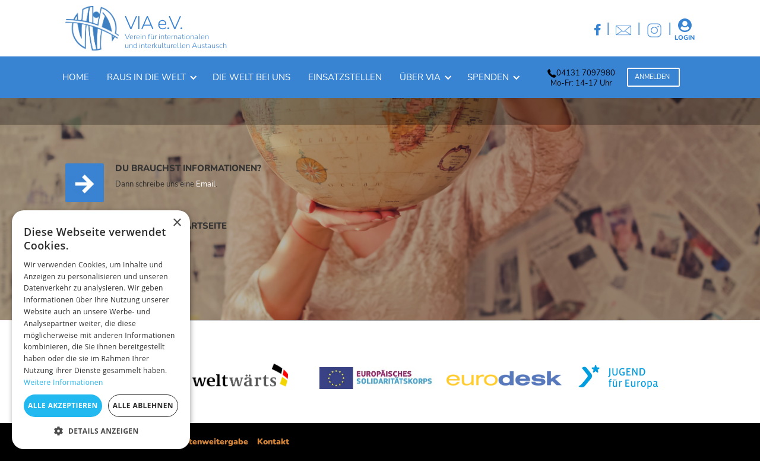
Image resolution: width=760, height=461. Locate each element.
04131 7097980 (585, 73)
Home (75, 77)
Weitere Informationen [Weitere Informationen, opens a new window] (63, 382)
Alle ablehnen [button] (143, 405)
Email (206, 185)
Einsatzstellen (345, 77)
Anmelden (652, 76)
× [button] (176, 223)
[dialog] (101, 329)
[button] (151, 77)
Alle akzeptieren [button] (63, 405)
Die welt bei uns (251, 77)
